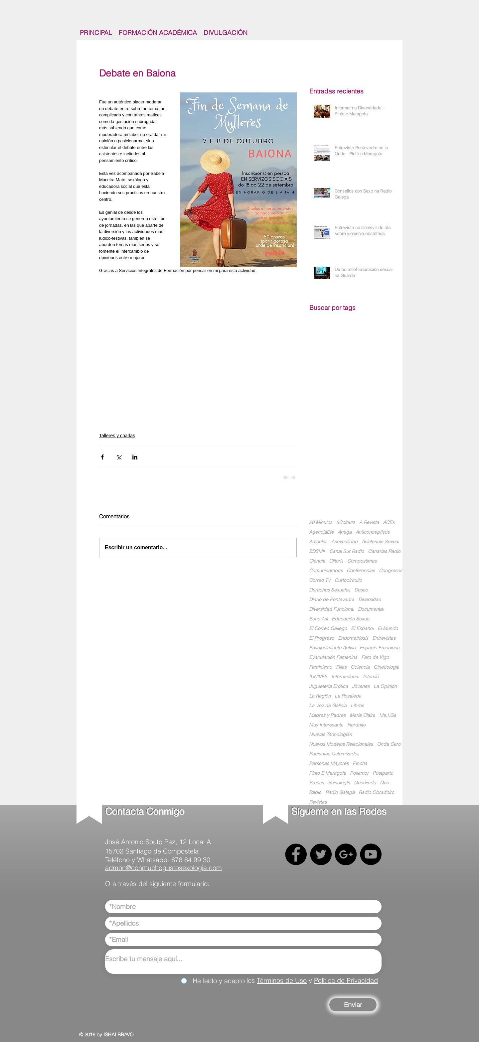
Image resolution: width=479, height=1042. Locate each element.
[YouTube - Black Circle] (371, 854)
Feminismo (320, 667)
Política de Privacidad (346, 980)
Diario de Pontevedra (331, 599)
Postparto (383, 773)
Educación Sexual (351, 619)
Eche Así (318, 619)
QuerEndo (365, 783)
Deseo (361, 590)
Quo (384, 783)
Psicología (339, 783)
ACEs (389, 522)
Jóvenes (361, 686)
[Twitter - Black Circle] (321, 854)
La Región (320, 696)
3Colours (345, 522)
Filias (341, 667)
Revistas (318, 802)
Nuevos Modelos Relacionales (341, 744)
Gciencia (360, 667)
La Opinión (385, 686)
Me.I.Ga (387, 715)
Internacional (345, 677)
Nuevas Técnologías (330, 734)
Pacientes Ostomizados (334, 754)
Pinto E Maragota (327, 773)
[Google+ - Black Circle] (346, 854)
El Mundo (388, 628)
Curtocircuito (348, 580)
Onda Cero (388, 744)
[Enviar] (353, 1004)
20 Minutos (320, 522)
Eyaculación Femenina (333, 657)
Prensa (316, 783)
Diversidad (369, 599)
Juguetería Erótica (328, 686)
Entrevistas (384, 638)
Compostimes (362, 561)
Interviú (371, 677)
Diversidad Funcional (331, 609)
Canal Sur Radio (346, 551)
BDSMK (317, 551)
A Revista (369, 522)
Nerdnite (356, 725)
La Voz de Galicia (328, 706)
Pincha (360, 763)
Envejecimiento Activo (332, 648)
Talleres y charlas (117, 435)
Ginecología (386, 667)
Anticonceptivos (373, 532)
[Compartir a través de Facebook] (102, 457)
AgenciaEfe (321, 532)
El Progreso (321, 638)
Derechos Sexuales (329, 590)
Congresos (390, 571)
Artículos (318, 542)
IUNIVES (318, 677)
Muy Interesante (326, 725)
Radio (315, 792)
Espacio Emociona (379, 648)
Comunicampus (326, 571)
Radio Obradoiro (376, 792)
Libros (357, 706)
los (251, 980)
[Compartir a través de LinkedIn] (135, 457)
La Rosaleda (348, 696)
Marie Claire (362, 715)
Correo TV (320, 580)
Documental (371, 609)
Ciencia (317, 561)
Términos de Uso (282, 980)
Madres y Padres (327, 715)
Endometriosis (353, 638)
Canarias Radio (384, 551)
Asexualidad (344, 542)
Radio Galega (340, 792)
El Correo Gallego (328, 628)
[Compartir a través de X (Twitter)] (118, 457)
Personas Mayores (329, 763)
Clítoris (336, 561)
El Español (362, 628)
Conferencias (361, 571)
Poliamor (359, 773)
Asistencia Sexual (380, 542)
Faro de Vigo (375, 657)
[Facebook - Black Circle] (296, 854)
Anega (345, 532)
